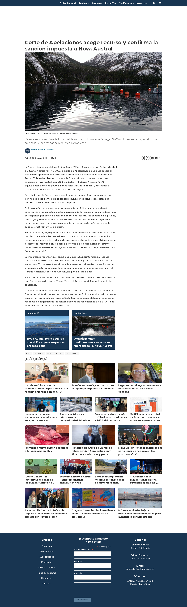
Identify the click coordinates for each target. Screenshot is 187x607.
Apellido (78, 573)
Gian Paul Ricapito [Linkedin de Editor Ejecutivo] (140, 558)
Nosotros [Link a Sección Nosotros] (47, 546)
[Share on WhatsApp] (160, 158)
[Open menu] (160, 3)
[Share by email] (156, 158)
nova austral (55, 354)
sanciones (72, 354)
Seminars (96, 3)
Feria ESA (110, 3)
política (39, 354)
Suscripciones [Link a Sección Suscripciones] (47, 557)
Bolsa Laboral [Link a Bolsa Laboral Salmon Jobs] (47, 551)
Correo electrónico (83, 549)
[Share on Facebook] (143, 158)
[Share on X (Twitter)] (148, 158)
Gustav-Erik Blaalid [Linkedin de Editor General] (140, 548)
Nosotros (142, 3)
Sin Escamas (126, 3)
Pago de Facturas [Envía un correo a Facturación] (47, 573)
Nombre (78, 561)
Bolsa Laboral (68, 3)
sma (28, 354)
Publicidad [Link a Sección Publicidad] (46, 562)
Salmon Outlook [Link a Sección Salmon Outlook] (46, 567)
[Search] (154, 3)
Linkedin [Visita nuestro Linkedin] (46, 584)
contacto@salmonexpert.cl (140, 569)
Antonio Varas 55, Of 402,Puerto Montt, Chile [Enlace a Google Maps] (140, 582)
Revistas (84, 3)
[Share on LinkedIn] (152, 158)
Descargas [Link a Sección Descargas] (46, 578)
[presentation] (93, 589)
